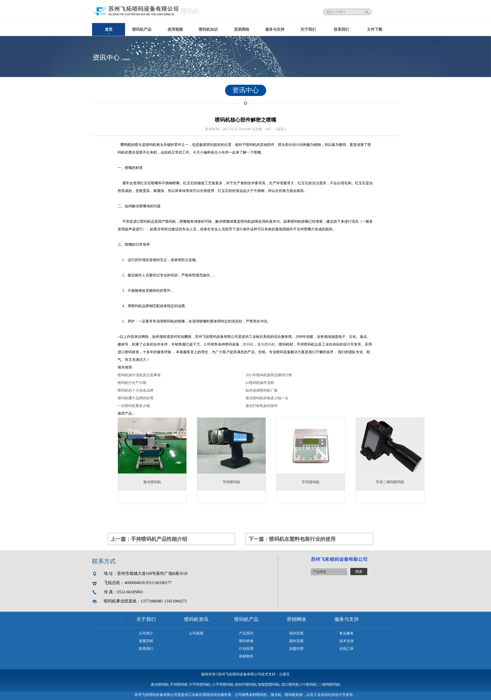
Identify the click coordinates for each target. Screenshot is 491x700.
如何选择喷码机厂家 (262, 390)
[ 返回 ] (280, 129)
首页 (109, 29)
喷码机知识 (208, 29)
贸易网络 (241, 29)
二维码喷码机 (329, 684)
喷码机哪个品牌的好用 (135, 398)
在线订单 (346, 649)
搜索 (367, 12)
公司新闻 (196, 633)
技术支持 (346, 641)
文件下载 (374, 29)
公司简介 (146, 633)
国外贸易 (296, 641)
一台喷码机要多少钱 (134, 406)
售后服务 (346, 633)
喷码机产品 (141, 29)
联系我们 (341, 29)
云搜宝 (284, 674)
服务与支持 (274, 29)
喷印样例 (246, 641)
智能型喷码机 (269, 684)
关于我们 (308, 29)
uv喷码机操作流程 (260, 383)
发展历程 (146, 641)
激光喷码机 (266, 344)
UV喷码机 (309, 684)
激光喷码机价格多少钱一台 (267, 398)
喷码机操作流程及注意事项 (139, 375)
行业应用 (246, 649)
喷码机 (125, 145)
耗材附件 (246, 656)
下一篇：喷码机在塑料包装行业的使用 (292, 539)
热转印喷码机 (245, 684)
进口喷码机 (290, 684)
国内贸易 (296, 633)
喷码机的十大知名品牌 (135, 390)
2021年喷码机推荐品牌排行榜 (269, 375)
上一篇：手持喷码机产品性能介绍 (148, 539)
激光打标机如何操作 (262, 406)
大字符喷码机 (199, 684)
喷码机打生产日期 (132, 383)
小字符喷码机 (222, 684)
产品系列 (246, 633)
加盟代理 (296, 649)
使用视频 (175, 29)
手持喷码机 (179, 684)
